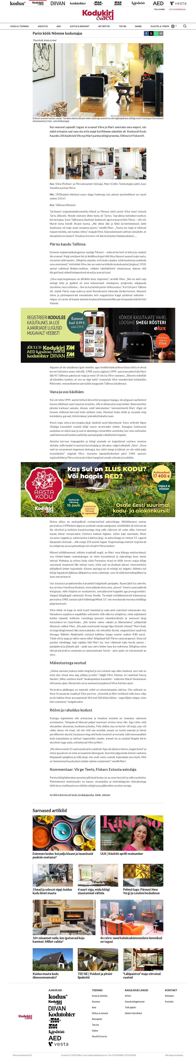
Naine (138, 26)
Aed (59, 26)
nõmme (106, 795)
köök (98, 795)
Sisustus (43, 26)
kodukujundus (86, 795)
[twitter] (151, 33)
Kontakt (169, 1001)
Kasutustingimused (134, 1001)
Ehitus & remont (79, 26)
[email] (161, 33)
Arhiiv (128, 995)
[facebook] (146, 33)
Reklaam (169, 995)
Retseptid (104, 26)
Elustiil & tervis (160, 26)
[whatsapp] (156, 33)
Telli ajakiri (159, 9)
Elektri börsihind (133, 1013)
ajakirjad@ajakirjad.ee (97, 1055)
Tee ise (122, 26)
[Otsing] (185, 26)
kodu (74, 795)
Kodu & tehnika (19, 26)
